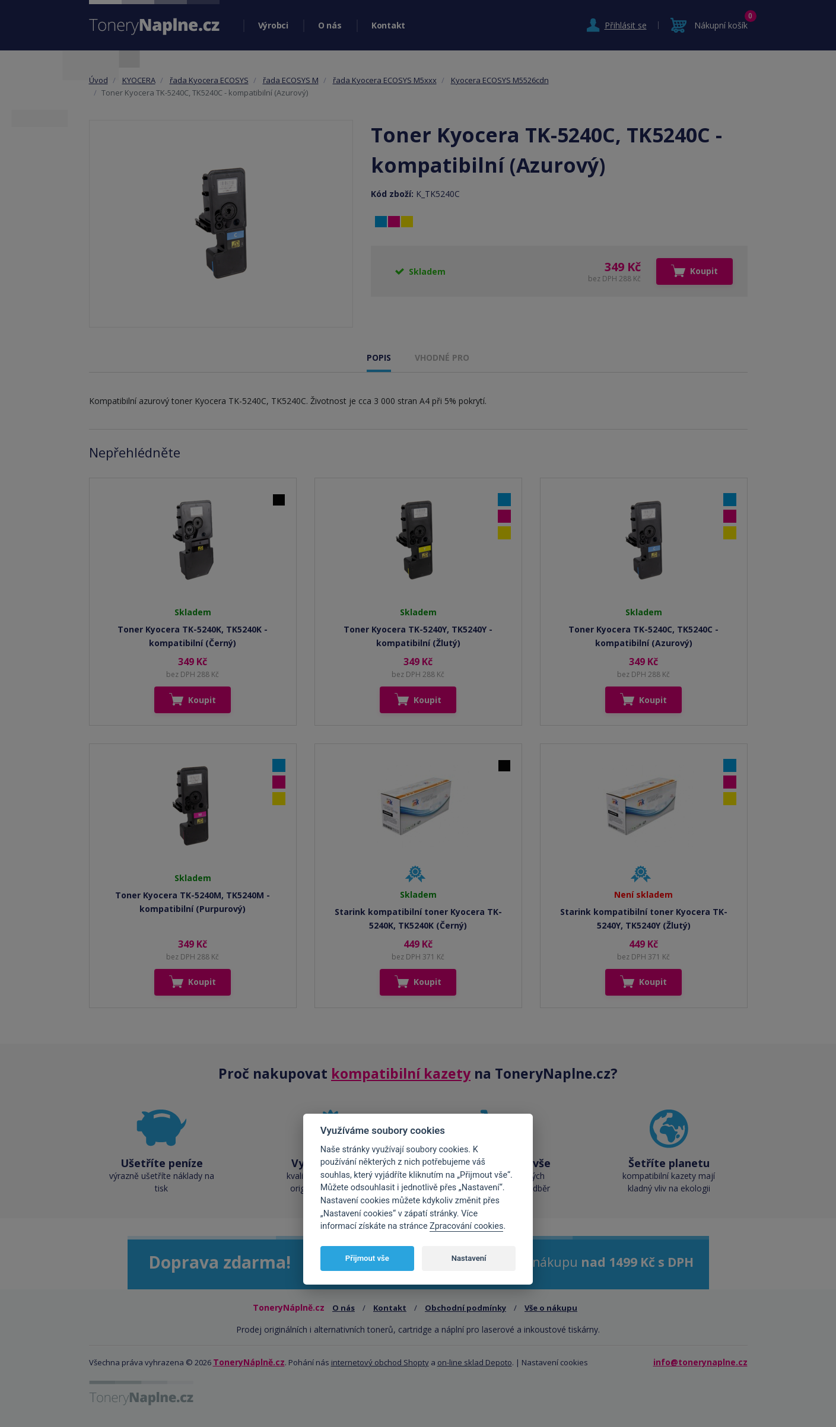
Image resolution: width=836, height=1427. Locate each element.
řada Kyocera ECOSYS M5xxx (385, 80)
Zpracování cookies (466, 1226)
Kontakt (388, 25)
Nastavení (469, 1258)
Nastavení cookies (555, 1362)
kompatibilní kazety (401, 1073)
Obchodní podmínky (465, 1307)
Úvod (98, 80)
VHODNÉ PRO (442, 357)
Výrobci (273, 25)
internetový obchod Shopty (380, 1362)
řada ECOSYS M (291, 80)
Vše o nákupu (551, 1307)
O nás (330, 25)
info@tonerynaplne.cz (700, 1362)
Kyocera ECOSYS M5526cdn (500, 80)
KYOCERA (138, 80)
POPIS (379, 357)
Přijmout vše (367, 1258)
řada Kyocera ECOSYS (209, 80)
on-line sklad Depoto (474, 1362)
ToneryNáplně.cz (249, 1362)
